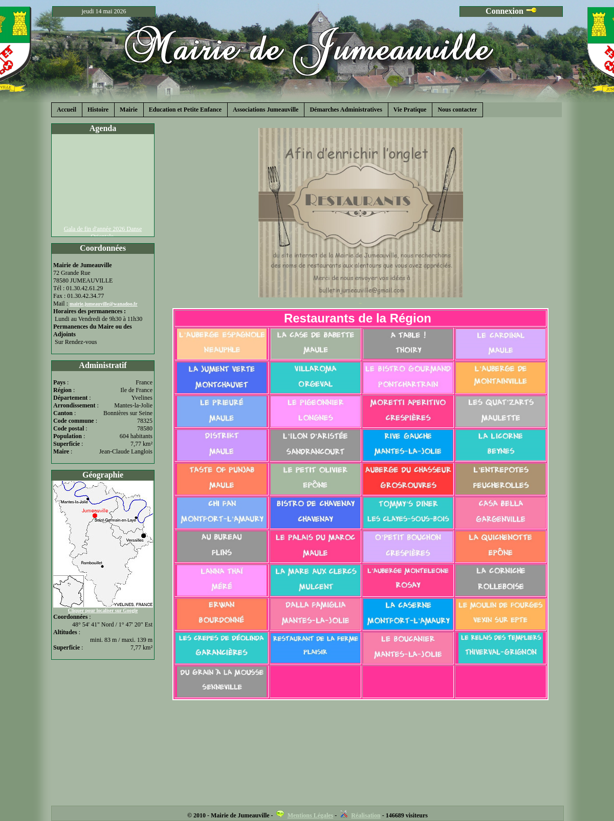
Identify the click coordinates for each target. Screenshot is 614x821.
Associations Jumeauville (265, 109)
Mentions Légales (311, 815)
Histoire (97, 109)
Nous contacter (457, 109)
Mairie (129, 109)
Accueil (66, 109)
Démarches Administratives (346, 109)
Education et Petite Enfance (185, 109)
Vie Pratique (410, 109)
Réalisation (365, 815)
